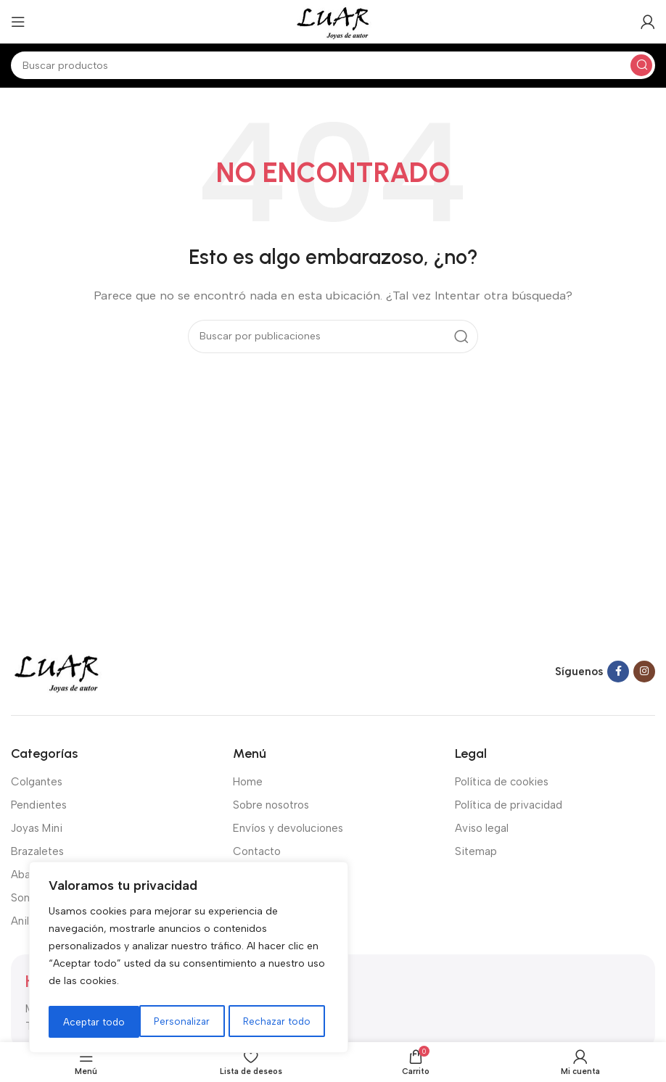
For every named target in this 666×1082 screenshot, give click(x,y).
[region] (188, 959)
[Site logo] (332, 21)
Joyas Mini (36, 828)
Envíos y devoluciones (288, 828)
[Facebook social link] (618, 671)
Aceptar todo (284, 1021)
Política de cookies (501, 781)
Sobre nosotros (271, 805)
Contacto (257, 851)
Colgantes (36, 781)
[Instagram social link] (644, 671)
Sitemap (476, 851)
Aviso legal (482, 828)
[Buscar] (333, 65)
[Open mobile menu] (18, 21)
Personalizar (91, 1021)
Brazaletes (37, 851)
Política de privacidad (508, 805)
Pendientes (39, 805)
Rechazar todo (186, 1021)
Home (248, 781)
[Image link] (56, 670)
